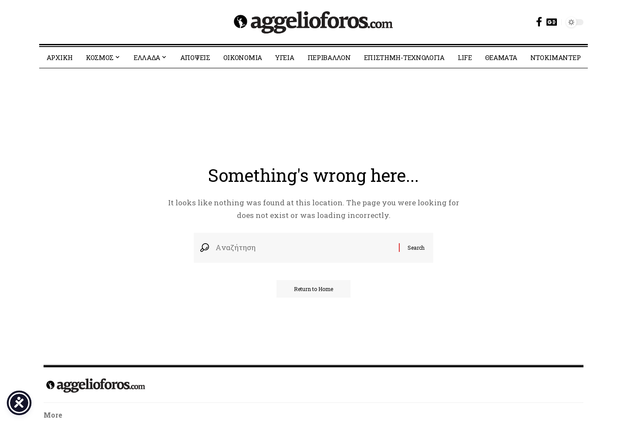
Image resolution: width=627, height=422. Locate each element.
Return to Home (313, 288)
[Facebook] (539, 22)
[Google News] (551, 22)
